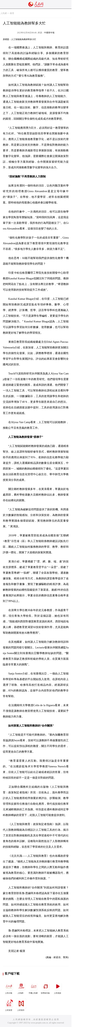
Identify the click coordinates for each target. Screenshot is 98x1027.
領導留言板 (45, 987)
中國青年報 (49, 33)
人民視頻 (58, 987)
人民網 (3, 13)
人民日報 (9, 987)
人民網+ (21, 987)
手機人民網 (33, 987)
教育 (12, 13)
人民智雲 (9, 1004)
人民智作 (21, 1004)
